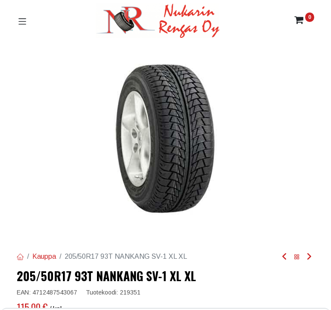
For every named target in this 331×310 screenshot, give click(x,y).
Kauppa (44, 256)
